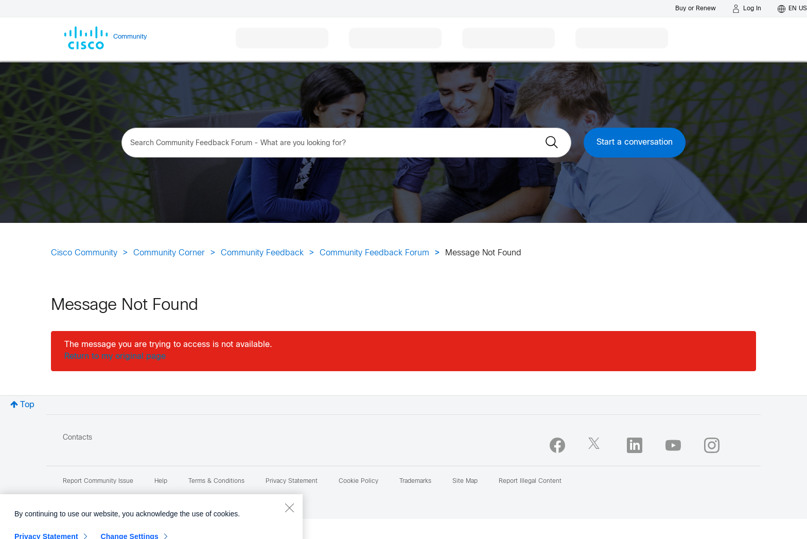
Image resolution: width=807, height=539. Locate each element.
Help (160, 481)
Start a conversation (635, 142)
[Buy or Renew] (695, 8)
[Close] (289, 527)
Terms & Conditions (216, 481)
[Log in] (746, 9)
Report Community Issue (98, 481)
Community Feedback (262, 253)
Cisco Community (84, 253)
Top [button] (27, 405)
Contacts (77, 437)
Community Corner (169, 253)
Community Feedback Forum (374, 253)
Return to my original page (115, 356)
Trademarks (415, 481)
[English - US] (792, 9)
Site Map (465, 481)
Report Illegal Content (530, 481)
